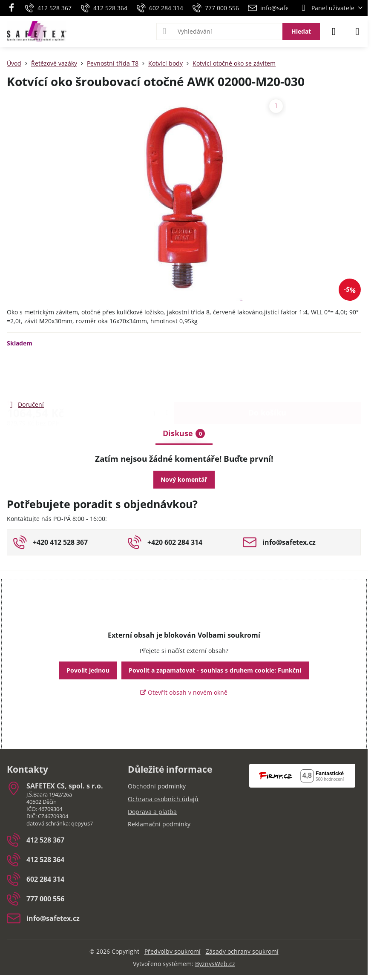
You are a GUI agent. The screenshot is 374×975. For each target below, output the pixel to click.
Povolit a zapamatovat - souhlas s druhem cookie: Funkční (215, 670)
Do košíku (267, 373)
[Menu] (357, 31)
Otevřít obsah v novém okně (183, 692)
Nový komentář (184, 479)
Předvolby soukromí (172, 951)
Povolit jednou (87, 670)
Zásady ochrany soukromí (242, 951)
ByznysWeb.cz (215, 964)
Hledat (301, 31)
